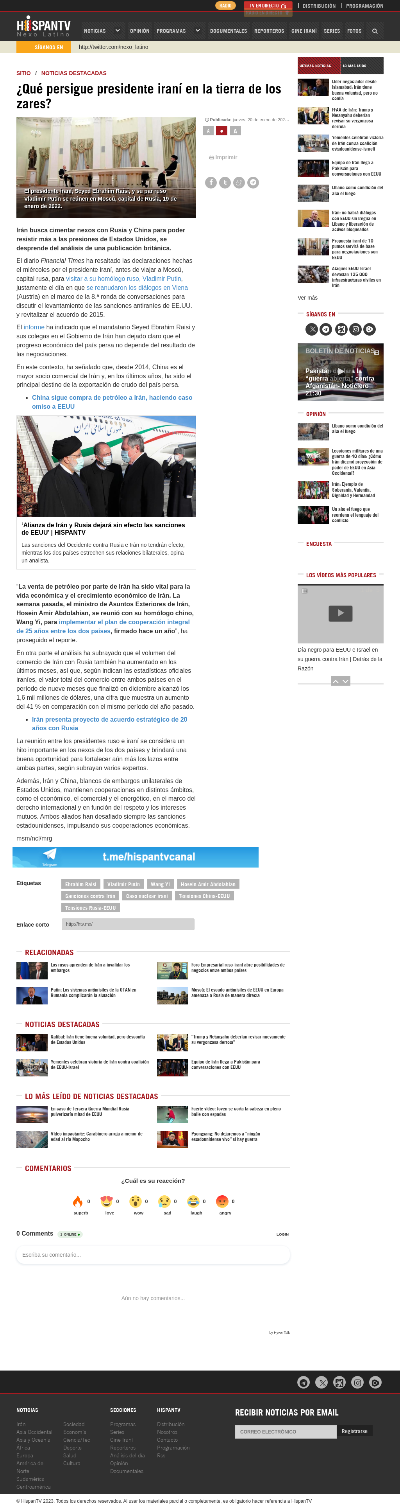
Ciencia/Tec (76, 1439)
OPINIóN (140, 30)
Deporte (72, 1447)
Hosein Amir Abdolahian (208, 883)
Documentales (228, 30)
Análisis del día (127, 1454)
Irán (21, 1423)
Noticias (95, 30)
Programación (365, 5)
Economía (74, 1431)
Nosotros (167, 1431)
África (23, 1447)
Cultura (71, 1462)
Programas (171, 30)
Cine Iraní (304, 30)
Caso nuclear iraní (147, 895)
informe (34, 327)
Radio (223, 5)
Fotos (354, 30)
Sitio (23, 73)
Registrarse (355, 1430)
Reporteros (269, 30)
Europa (24, 1454)
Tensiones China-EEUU (204, 895)
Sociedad (74, 1423)
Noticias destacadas (74, 73)
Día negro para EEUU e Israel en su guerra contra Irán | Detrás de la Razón (340, 659)
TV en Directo (268, 5)
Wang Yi (160, 883)
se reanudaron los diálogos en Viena (137, 287)
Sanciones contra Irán (90, 895)
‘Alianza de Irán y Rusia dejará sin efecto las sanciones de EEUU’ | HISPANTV (103, 529)
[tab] (319, 65)
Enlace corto (32, 925)
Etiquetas (28, 883)
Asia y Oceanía (33, 1439)
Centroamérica (33, 1486)
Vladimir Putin (123, 883)
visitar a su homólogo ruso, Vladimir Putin (123, 278)
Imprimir (223, 157)
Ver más (308, 298)
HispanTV (43, 25)
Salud (70, 1454)
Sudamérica (30, 1478)
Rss (161, 1454)
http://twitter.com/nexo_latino (113, 47)
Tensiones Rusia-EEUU (90, 907)
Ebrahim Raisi (80, 883)
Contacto (167, 1439)
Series (332, 30)
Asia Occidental (34, 1431)
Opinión (119, 1462)
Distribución (319, 5)
